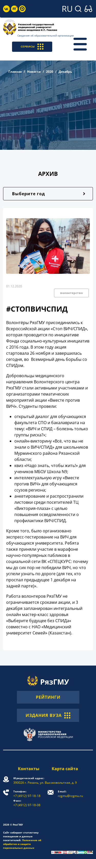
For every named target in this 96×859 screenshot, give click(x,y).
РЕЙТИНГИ (48, 697)
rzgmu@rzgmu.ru (70, 794)
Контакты (28, 768)
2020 (49, 71)
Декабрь (65, 71)
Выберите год (28, 194)
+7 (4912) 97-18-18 (26, 794)
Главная (15, 71)
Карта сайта (65, 768)
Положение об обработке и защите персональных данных (22, 844)
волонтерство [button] (71, 293)
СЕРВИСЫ (32, 46)
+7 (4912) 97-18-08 (26, 803)
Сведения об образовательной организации (45, 35)
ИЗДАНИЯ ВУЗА (48, 715)
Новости (34, 71)
